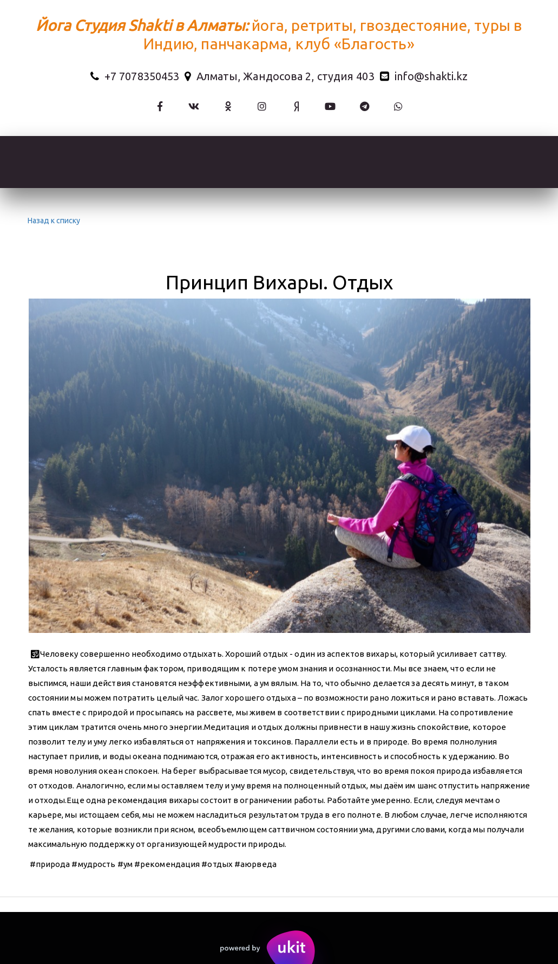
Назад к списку (52, 220)
